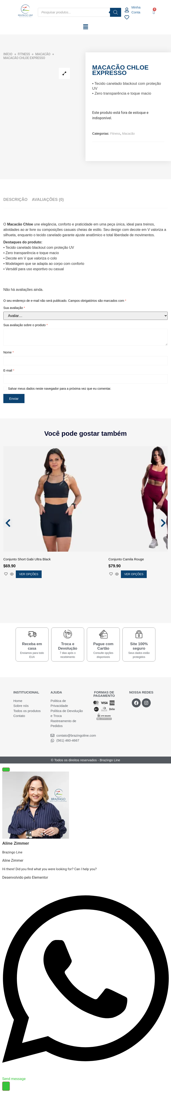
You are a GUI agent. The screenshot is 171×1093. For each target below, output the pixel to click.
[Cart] (154, 12)
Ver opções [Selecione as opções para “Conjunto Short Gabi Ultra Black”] (28, 574)
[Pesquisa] (115, 12)
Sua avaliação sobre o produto (25, 325)
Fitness (24, 54)
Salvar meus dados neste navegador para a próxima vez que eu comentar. (59, 388)
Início (7, 54)
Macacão (42, 54)
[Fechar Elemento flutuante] (6, 770)
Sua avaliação (14, 308)
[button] (85, 27)
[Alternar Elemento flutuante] (6, 1086)
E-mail (8, 370)
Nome (8, 352)
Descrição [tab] (15, 199)
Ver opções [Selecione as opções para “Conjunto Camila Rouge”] (133, 574)
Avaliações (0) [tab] (47, 199)
